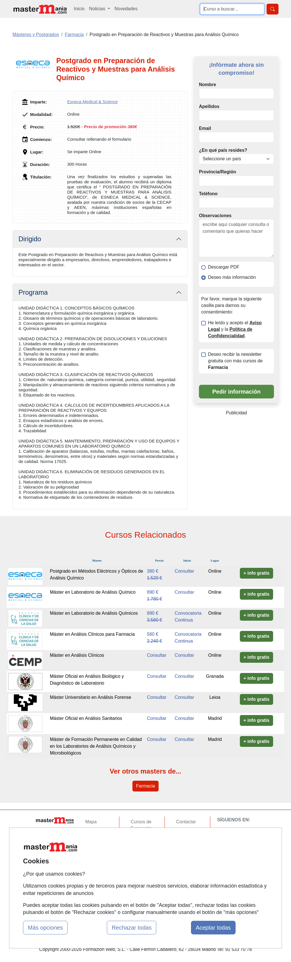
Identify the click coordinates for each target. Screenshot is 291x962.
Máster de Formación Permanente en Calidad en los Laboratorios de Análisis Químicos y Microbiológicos (96, 746)
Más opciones (45, 927)
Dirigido (29, 239)
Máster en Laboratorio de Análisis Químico (92, 592)
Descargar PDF (223, 267)
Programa (33, 292)
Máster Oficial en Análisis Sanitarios (86, 718)
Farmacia (145, 786)
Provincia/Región (217, 171)
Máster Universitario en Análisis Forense (90, 697)
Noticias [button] (97, 8)
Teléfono (208, 193)
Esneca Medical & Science (92, 101)
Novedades (126, 8)
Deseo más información (232, 277)
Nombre (207, 84)
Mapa (91, 821)
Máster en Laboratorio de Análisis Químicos (94, 613)
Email (205, 128)
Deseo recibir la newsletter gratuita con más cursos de (235, 361)
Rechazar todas (131, 927)
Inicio (79, 8)
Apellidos (209, 106)
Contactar (186, 821)
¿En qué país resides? (223, 150)
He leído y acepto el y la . (235, 329)
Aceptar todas (213, 927)
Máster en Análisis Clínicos (77, 655)
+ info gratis (256, 573)
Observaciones (215, 215)
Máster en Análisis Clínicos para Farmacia (92, 634)
